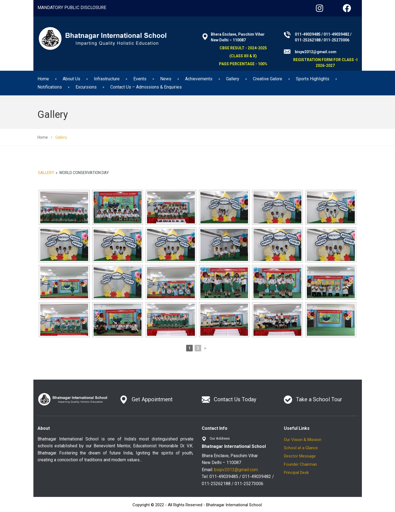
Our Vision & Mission (302, 439)
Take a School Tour (319, 399)
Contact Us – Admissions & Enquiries (146, 87)
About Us (71, 78)
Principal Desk (296, 472)
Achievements (198, 78)
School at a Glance (301, 447)
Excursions (86, 87)
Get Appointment (152, 399)
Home (43, 78)
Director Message (300, 456)
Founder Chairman (300, 464)
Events (139, 78)
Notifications (50, 87)
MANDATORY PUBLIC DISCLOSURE (72, 7)
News (165, 78)
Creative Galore (267, 78)
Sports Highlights (312, 78)
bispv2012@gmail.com (236, 469)
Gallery (232, 78)
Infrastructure (107, 78)
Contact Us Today (235, 399)
